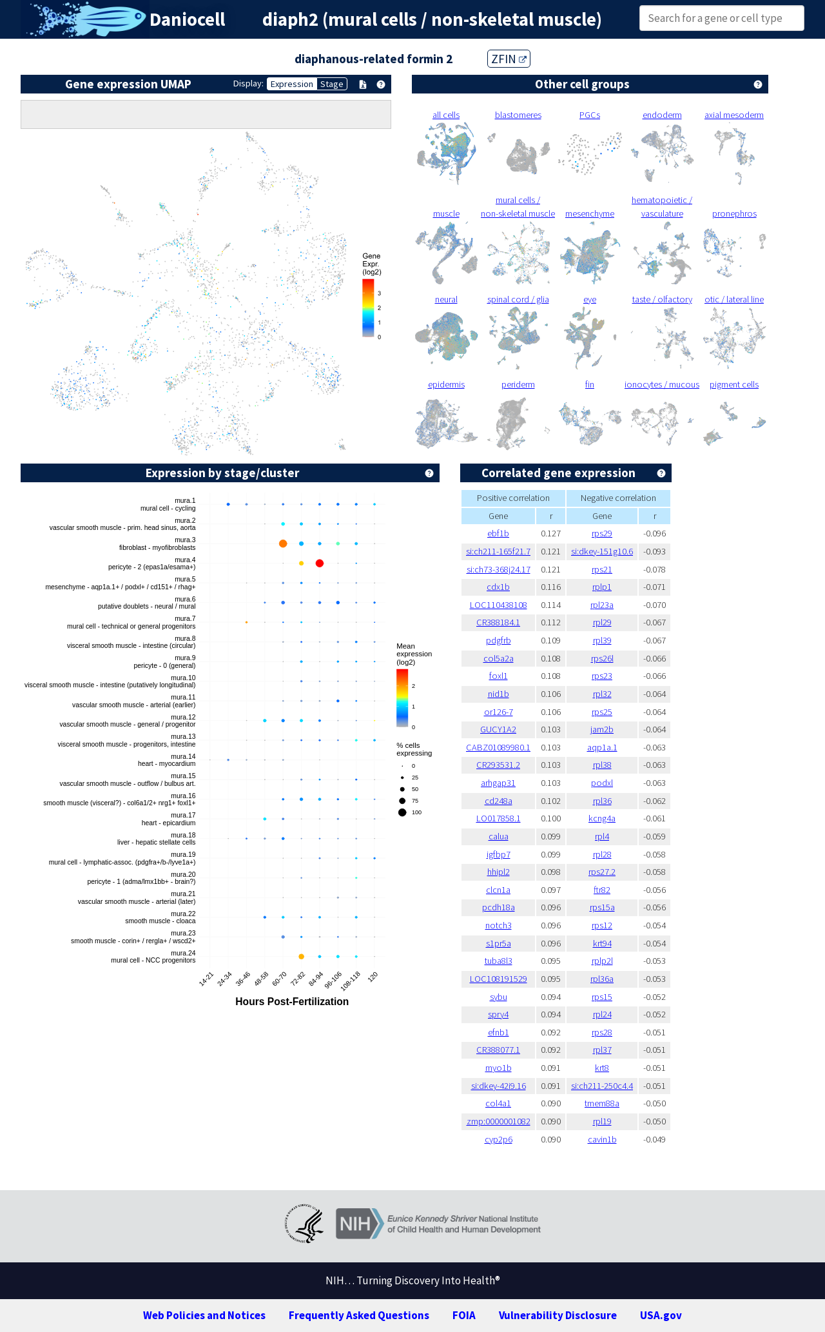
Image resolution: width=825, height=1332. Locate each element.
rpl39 (602, 640)
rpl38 (602, 764)
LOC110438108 (498, 605)
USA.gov (661, 1315)
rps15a (602, 907)
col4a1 (498, 1103)
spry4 (498, 1014)
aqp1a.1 (602, 747)
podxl (602, 782)
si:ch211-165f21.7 (498, 551)
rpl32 (602, 694)
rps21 (602, 569)
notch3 (498, 925)
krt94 (602, 943)
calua (499, 836)
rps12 (602, 925)
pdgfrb (498, 640)
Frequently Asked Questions (359, 1315)
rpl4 (602, 836)
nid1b (498, 694)
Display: (248, 83)
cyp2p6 (498, 1139)
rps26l (602, 658)
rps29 (602, 533)
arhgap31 (498, 782)
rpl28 (602, 854)
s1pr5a (498, 943)
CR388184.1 (498, 622)
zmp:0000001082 (498, 1121)
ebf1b (498, 533)
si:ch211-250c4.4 (602, 1086)
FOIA (464, 1315)
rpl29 (602, 622)
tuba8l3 (498, 960)
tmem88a (602, 1103)
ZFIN (509, 58)
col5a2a (498, 658)
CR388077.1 (498, 1049)
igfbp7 (498, 854)
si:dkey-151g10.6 (602, 551)
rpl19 (602, 1121)
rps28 (602, 1032)
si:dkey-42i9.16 (498, 1086)
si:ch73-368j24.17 (498, 569)
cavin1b (602, 1139)
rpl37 (602, 1049)
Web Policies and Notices (204, 1315)
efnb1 (498, 1032)
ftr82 (602, 890)
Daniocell (187, 19)
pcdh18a (498, 907)
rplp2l (602, 960)
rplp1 (602, 587)
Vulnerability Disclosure (558, 1315)
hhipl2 (498, 871)
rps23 (602, 675)
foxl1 (498, 675)
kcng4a (602, 818)
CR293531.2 (498, 764)
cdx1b (498, 587)
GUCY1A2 (498, 729)
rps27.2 (602, 871)
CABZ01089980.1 (498, 747)
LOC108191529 (498, 978)
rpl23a (602, 605)
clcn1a (498, 890)
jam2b (602, 729)
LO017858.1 (498, 818)
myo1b (498, 1067)
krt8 (602, 1067)
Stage (332, 84)
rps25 (602, 712)
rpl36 (602, 801)
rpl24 (602, 1014)
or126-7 (498, 712)
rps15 (602, 997)
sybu (498, 997)
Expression (292, 84)
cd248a (498, 801)
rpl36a (602, 978)
